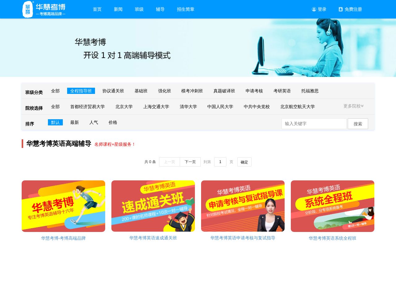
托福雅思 (310, 90)
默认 (55, 122)
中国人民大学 (220, 106)
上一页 (169, 162)
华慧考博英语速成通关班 (153, 237)
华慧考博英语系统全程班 (332, 238)
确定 (244, 162)
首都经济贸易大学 (87, 106)
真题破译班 (224, 90)
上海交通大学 (156, 106)
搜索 (358, 123)
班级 (139, 9)
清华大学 (188, 106)
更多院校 (354, 106)
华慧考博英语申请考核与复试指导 (242, 237)
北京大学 (124, 106)
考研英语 (282, 90)
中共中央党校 (257, 106)
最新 (74, 122)
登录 (319, 9)
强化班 (164, 90)
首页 (97, 9)
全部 (55, 90)
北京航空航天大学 (297, 106)
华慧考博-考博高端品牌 (63, 238)
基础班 (141, 90)
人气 (93, 122)
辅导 (160, 9)
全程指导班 (81, 90)
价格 (113, 122)
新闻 (118, 9)
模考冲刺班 (192, 90)
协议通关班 (113, 90)
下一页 (190, 162)
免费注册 (350, 9)
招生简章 (185, 9)
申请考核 (254, 90)
